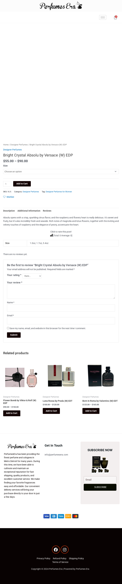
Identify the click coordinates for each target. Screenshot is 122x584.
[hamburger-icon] (102, 17)
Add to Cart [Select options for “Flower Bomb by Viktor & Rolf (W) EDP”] (12, 413)
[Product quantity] (7, 184)
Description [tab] (9, 210)
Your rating (14, 275)
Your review (14, 282)
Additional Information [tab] (28, 210)
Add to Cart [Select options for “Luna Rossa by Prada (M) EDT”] (51, 411)
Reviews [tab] (47, 210)
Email (10, 315)
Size (5, 165)
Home (6, 144)
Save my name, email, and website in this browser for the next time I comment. (48, 328)
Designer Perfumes (19, 144)
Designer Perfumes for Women (59, 192)
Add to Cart (22, 183)
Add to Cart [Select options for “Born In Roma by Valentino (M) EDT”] (91, 411)
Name (10, 302)
